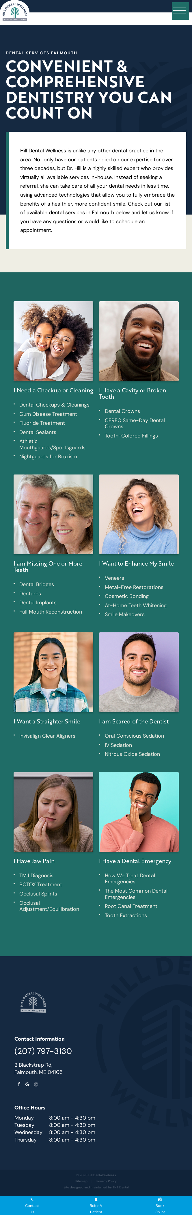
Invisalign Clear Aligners (47, 736)
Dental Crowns (122, 411)
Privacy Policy (106, 1181)
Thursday (25, 1140)
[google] (27, 1084)
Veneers (114, 578)
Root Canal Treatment (131, 906)
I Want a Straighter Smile (47, 721)
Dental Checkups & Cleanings (54, 405)
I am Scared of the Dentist (134, 721)
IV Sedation (118, 745)
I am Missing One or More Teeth (48, 566)
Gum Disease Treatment (48, 414)
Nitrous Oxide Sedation (132, 754)
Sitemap (81, 1181)
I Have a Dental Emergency (135, 861)
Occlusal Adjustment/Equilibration (49, 906)
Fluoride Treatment (42, 423)
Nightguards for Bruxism (48, 456)
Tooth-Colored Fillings (131, 436)
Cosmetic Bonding (127, 596)
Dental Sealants (37, 432)
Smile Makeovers (125, 614)
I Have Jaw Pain (34, 861)
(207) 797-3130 (43, 1051)
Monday (24, 1118)
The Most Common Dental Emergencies (136, 894)
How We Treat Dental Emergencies (130, 878)
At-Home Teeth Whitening (136, 605)
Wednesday (28, 1132)
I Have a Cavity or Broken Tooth (132, 393)
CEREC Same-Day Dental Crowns (135, 423)
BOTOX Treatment (40, 884)
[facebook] (18, 1084)
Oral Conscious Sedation (134, 736)
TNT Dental (120, 1187)
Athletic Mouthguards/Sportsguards (52, 444)
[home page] (14, 12)
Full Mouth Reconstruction (50, 612)
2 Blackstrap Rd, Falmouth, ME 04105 (38, 1068)
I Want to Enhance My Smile (136, 563)
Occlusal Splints (38, 894)
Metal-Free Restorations (134, 587)
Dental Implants (38, 602)
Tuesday (24, 1125)
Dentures (30, 593)
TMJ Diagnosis (36, 875)
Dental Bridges (36, 584)
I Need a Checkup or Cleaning (53, 390)
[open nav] (180, 11)
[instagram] (36, 1084)
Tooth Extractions (126, 915)
